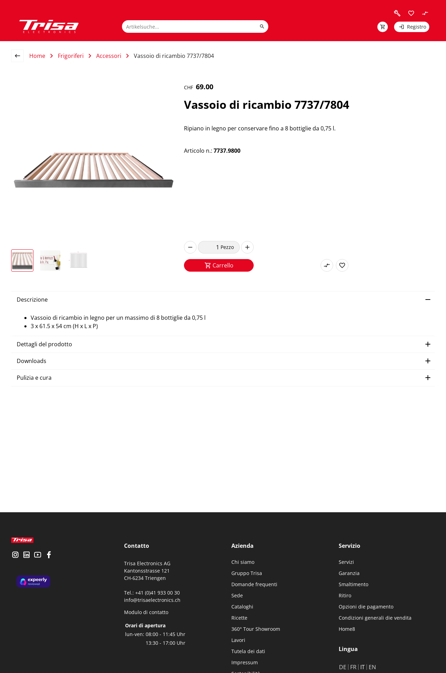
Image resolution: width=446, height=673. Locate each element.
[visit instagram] (15, 561)
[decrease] (190, 247)
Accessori (108, 56)
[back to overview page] (20, 56)
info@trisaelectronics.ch (152, 600)
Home (37, 56)
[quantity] (209, 247)
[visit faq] (397, 13)
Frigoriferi (71, 56)
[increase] (247, 247)
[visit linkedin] (26, 561)
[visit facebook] (49, 561)
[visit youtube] (37, 561)
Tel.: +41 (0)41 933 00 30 (152, 592)
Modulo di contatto (146, 612)
